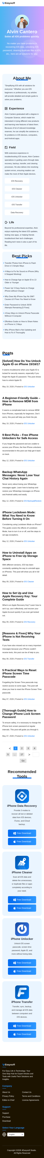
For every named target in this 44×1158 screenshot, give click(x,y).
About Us (6, 1092)
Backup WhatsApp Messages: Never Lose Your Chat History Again (21, 475)
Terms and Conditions (31, 1096)
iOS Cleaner (17, 189)
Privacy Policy (8, 1096)
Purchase (6, 1117)
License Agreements (30, 1100)
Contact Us (26, 1092)
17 (22, 754)
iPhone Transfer (22, 1001)
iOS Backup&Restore (32, 501)
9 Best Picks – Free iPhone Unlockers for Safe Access (20, 436)
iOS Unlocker (16, 197)
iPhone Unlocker (22, 938)
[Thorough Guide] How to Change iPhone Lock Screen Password (21, 714)
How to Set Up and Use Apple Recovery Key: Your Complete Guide (19, 596)
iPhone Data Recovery (22, 805)
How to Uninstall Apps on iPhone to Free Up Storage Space (20, 556)
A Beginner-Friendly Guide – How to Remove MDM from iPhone (21, 401)
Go (23, 761)
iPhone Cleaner (22, 872)
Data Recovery (17, 213)
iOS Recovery (17, 181)
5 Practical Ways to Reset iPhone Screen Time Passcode (19, 673)
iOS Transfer (17, 205)
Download (6, 1121)
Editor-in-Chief (8, 1100)
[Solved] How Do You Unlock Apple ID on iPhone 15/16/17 (21, 362)
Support (5, 1113)
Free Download (22, 833)
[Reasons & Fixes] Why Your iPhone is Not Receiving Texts (21, 636)
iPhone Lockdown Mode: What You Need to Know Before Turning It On (19, 515)
